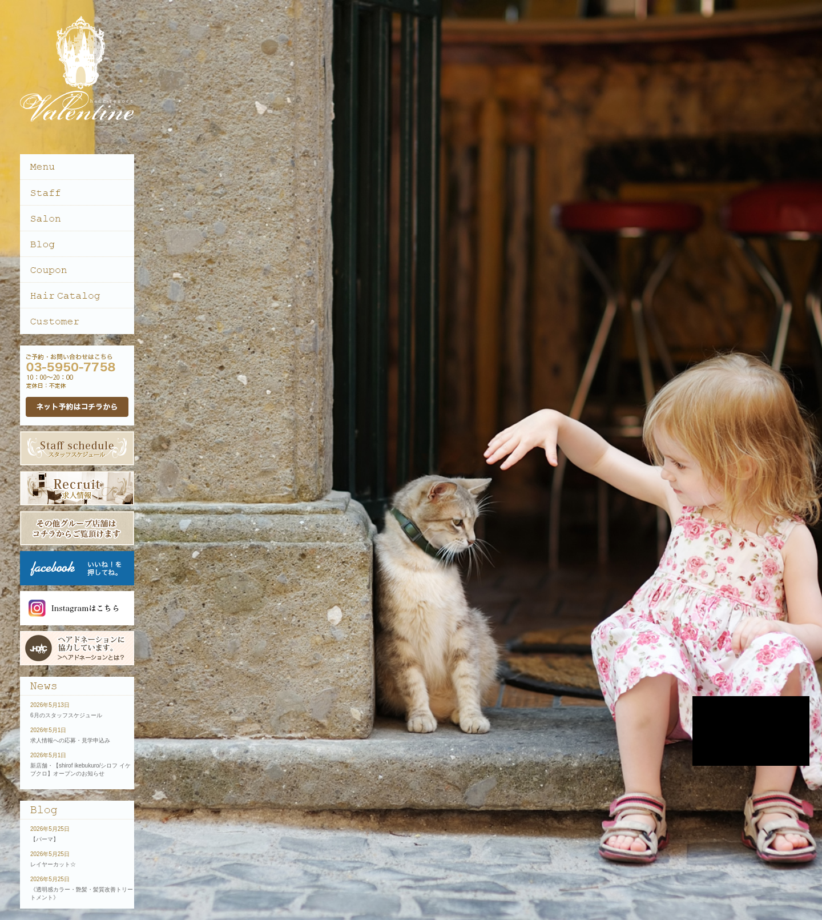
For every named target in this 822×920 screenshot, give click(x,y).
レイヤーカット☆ (53, 864)
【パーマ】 (44, 839)
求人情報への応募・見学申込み (70, 740)
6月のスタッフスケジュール (66, 715)
